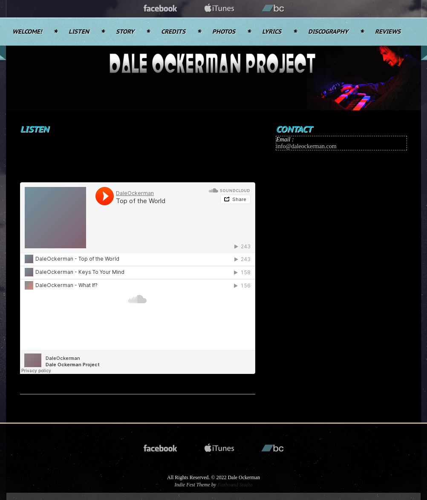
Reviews (388, 32)
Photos (223, 32)
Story (125, 32)
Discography (328, 32)
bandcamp (273, 8)
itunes (219, 8)
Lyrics (271, 32)
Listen (79, 32)
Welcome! (27, 32)
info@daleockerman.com (306, 146)
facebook (161, 8)
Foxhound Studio (234, 485)
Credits (173, 32)
